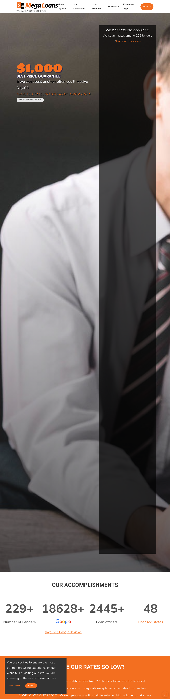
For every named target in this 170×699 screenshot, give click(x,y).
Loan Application (79, 6)
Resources (113, 6)
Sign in (147, 6)
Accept (31, 685)
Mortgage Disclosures (128, 41)
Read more (14, 685)
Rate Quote (62, 6)
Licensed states (150, 622)
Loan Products (96, 6)
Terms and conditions (30, 100)
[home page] (38, 4)
